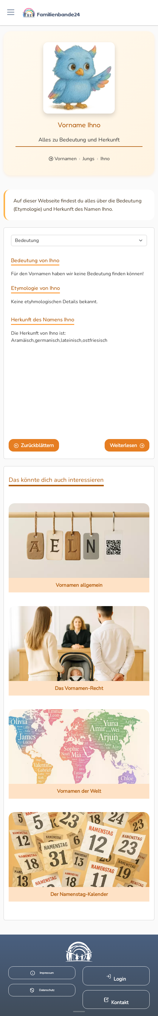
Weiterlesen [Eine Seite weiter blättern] (127, 445)
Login (116, 978)
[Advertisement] (79, 392)
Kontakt (116, 1001)
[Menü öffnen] (11, 13)
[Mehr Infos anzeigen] (79, 1011)
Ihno (105, 158)
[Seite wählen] (79, 240)
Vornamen (66, 158)
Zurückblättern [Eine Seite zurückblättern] (34, 445)
